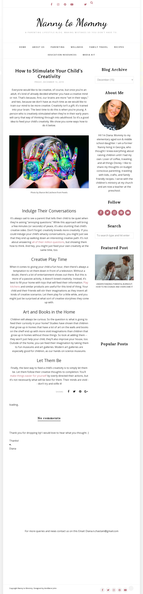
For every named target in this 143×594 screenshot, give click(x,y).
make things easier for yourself (28, 375)
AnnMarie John (50, 588)
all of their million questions (48, 242)
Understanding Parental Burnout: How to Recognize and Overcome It (114, 285)
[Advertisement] (114, 315)
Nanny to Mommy (71, 22)
